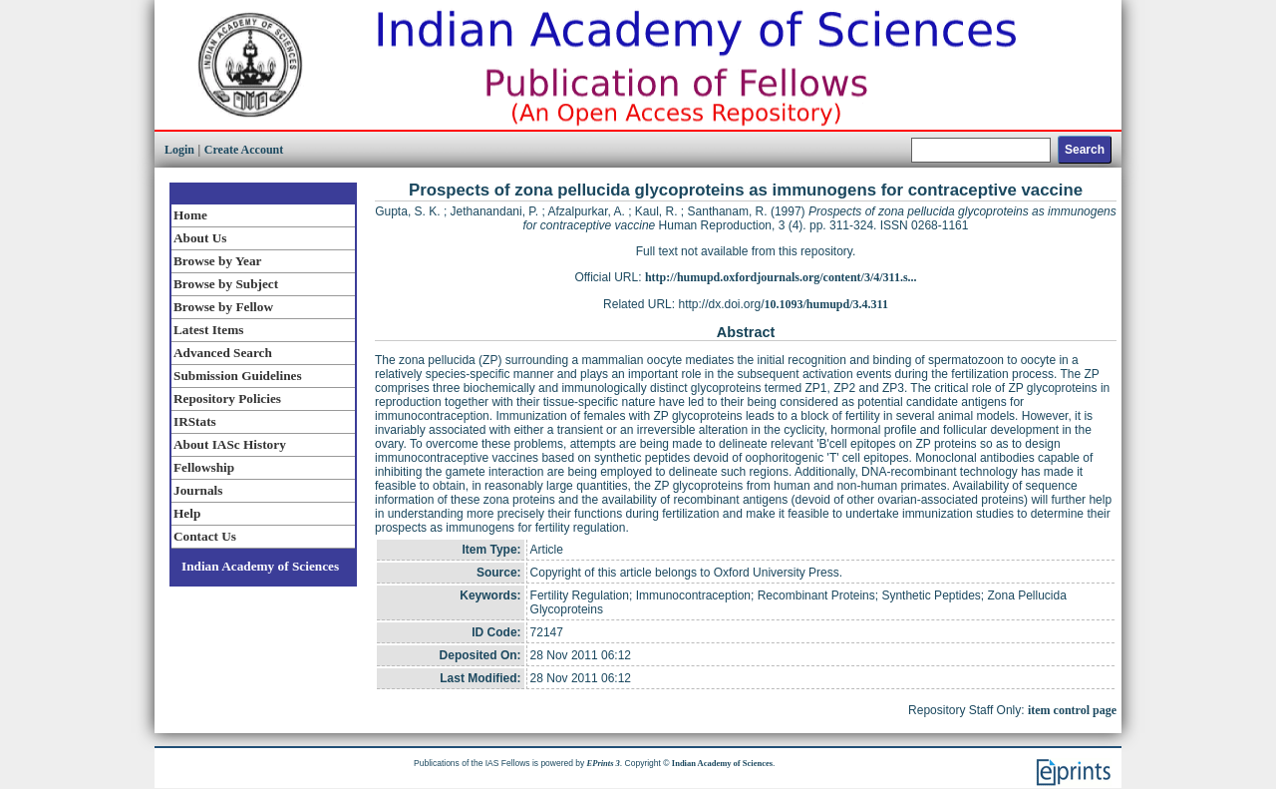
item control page (1072, 710)
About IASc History (229, 444)
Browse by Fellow (223, 306)
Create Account (243, 150)
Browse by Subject (225, 283)
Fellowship (203, 467)
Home (190, 214)
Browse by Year (217, 260)
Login (179, 150)
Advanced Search (222, 352)
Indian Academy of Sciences (260, 566)
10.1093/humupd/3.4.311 (826, 304)
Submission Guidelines (237, 375)
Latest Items (208, 329)
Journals (197, 490)
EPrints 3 (603, 763)
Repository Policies (227, 398)
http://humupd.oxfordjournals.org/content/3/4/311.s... (781, 277)
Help (186, 513)
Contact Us (204, 536)
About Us (199, 237)
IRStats (194, 421)
